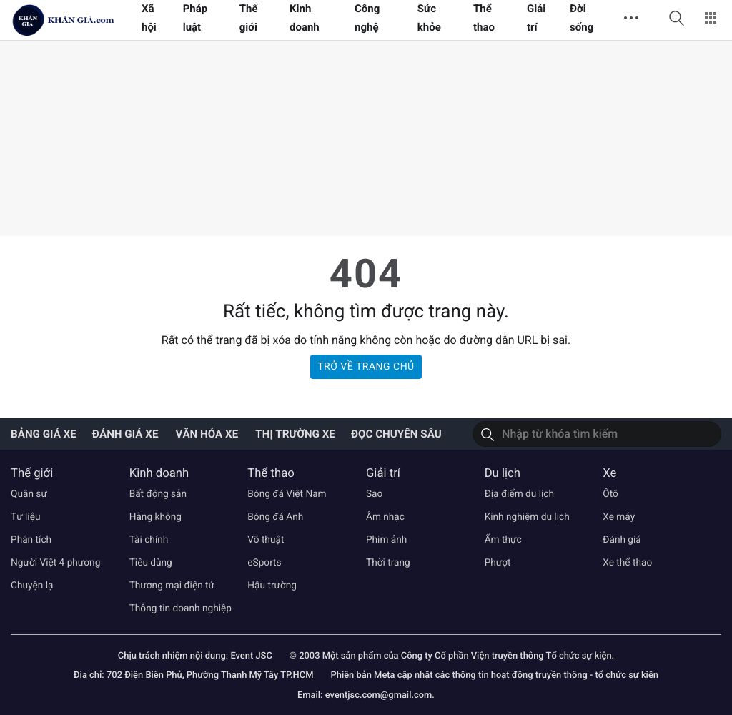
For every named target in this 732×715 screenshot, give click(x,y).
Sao (374, 494)
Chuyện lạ (32, 585)
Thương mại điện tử (171, 585)
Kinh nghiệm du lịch (527, 517)
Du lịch (502, 473)
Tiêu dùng (150, 562)
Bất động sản (158, 494)
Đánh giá (622, 540)
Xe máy (619, 517)
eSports (264, 562)
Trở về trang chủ (365, 367)
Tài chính (149, 540)
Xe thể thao (627, 562)
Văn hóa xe (206, 434)
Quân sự (29, 494)
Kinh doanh (159, 473)
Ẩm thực (503, 540)
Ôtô (610, 494)
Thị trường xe (295, 434)
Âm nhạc (385, 517)
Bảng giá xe (43, 434)
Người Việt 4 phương (55, 562)
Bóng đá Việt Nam (286, 494)
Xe (609, 473)
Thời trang (388, 562)
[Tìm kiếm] (487, 434)
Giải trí (383, 473)
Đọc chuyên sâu (396, 434)
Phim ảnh (386, 540)
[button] (676, 18)
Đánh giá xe (125, 434)
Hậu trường (272, 585)
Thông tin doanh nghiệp (180, 608)
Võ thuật (265, 540)
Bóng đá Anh (275, 517)
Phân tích (31, 540)
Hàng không (155, 517)
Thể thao (270, 473)
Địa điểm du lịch (519, 494)
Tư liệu (25, 517)
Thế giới (32, 473)
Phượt (498, 562)
